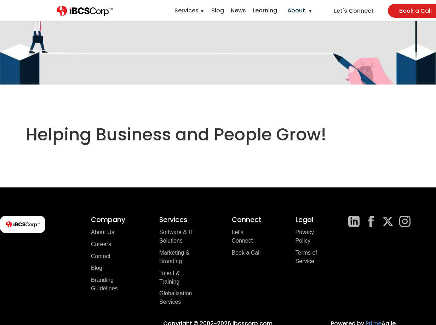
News (238, 10)
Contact (100, 256)
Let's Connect (354, 11)
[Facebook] (370, 221)
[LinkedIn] (353, 221)
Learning (265, 10)
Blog (217, 10)
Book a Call (246, 253)
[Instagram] (404, 221)
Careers (101, 244)
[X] (387, 221)
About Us (102, 232)
